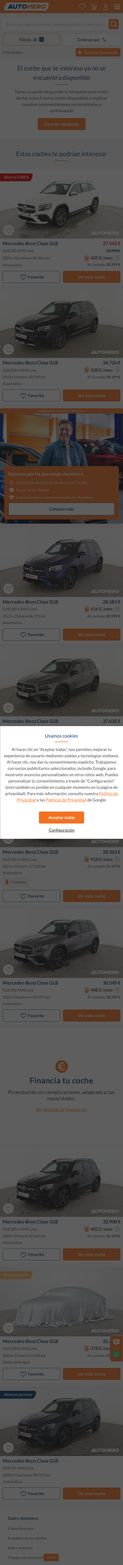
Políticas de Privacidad (66, 799)
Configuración (62, 830)
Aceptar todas (61, 817)
